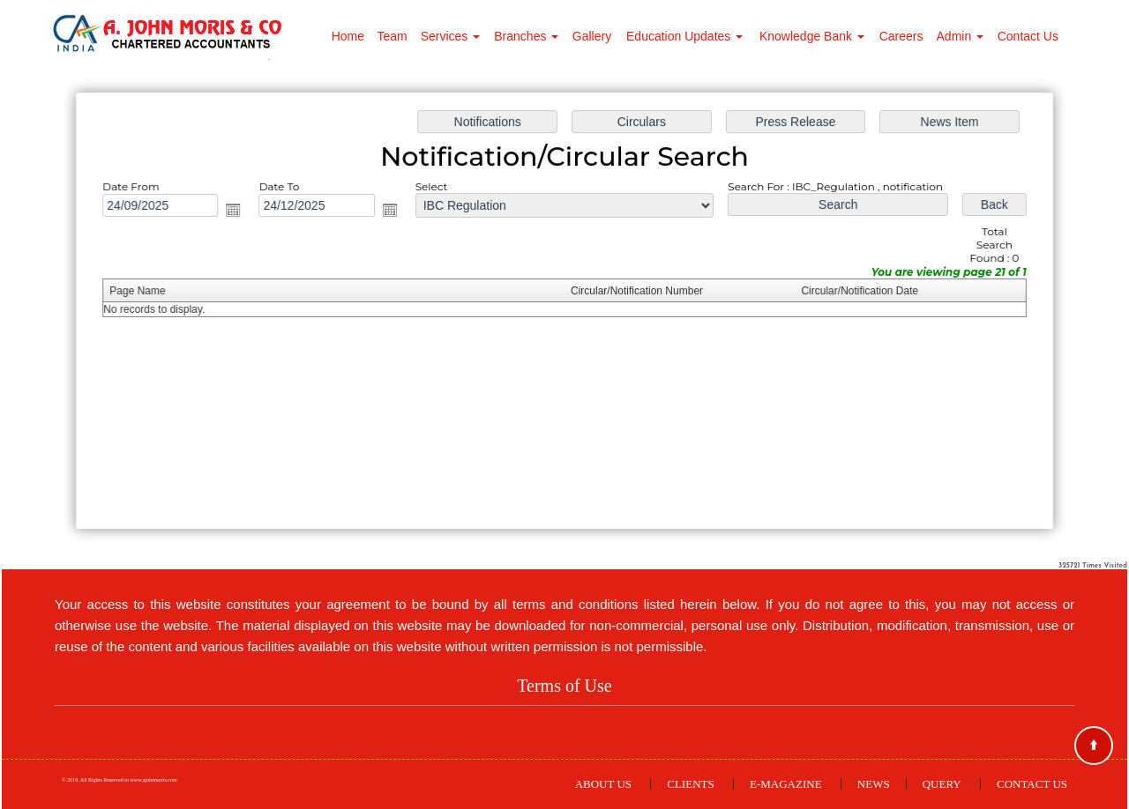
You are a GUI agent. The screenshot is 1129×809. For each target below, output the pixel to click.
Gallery (591, 36)
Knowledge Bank (811, 36)
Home (348, 36)
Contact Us (1028, 36)
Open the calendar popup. (239, 212)
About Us (603, 783)
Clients (690, 783)
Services (451, 36)
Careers (901, 36)
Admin (960, 36)
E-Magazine (786, 783)
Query (942, 783)
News (873, 783)
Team (392, 36)
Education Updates (684, 36)
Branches (526, 36)
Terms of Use (564, 685)
